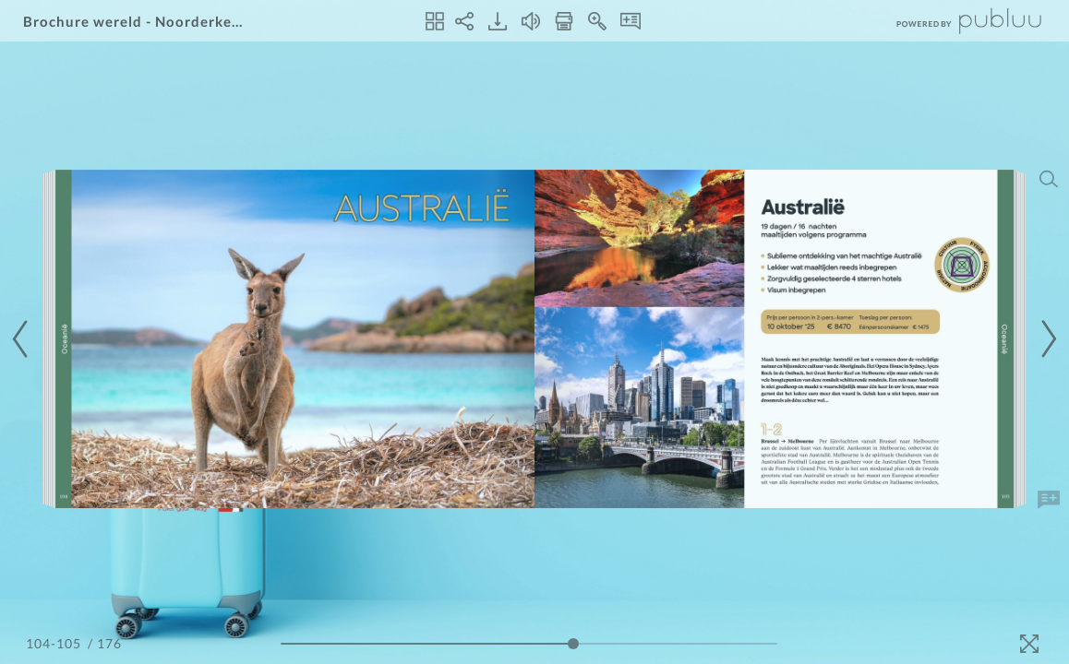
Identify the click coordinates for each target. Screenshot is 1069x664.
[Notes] (630, 21)
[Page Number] (55, 643)
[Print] (564, 21)
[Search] (1049, 179)
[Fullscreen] (1029, 644)
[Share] (464, 21)
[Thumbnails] (435, 21)
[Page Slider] (529, 644)
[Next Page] (1046, 339)
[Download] (497, 21)
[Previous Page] (23, 339)
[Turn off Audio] (531, 21)
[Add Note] (1049, 500)
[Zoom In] (597, 21)
